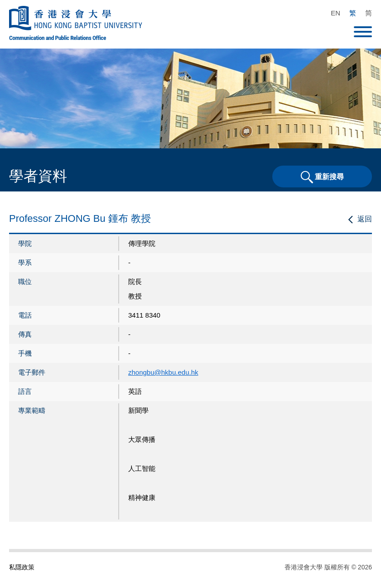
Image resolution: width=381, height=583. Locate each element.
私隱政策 (21, 567)
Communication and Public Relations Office (57, 37)
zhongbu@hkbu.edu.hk (163, 372)
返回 (364, 219)
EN (335, 13)
